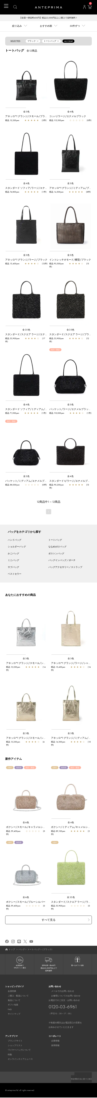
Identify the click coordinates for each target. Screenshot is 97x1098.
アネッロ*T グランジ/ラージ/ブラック (26, 260)
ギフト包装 (10, 1005)
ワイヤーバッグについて (16, 1050)
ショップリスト (12, 1046)
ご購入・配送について (15, 996)
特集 (7, 1055)
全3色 (26, 112)
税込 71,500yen (12, 413)
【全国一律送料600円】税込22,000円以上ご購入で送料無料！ (48, 18)
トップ (12, 949)
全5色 (70, 255)
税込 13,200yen (12, 120)
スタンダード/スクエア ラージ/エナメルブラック (32, 334)
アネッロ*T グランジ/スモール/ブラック (27, 116)
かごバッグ (13, 553)
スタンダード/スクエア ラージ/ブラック (71, 334)
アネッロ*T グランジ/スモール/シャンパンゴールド (34, 738)
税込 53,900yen (12, 338)
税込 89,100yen (58, 831)
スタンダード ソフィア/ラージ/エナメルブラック (32, 188)
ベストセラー (14, 574)
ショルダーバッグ (17, 546)
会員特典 (9, 991)
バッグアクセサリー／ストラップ (65, 567)
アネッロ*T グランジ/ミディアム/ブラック (72, 188)
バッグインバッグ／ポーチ (61, 560)
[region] (26, 82)
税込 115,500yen (56, 120)
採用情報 (53, 1046)
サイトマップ (11, 1014)
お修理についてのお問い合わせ (63, 996)
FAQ (7, 1010)
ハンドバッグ (14, 540)
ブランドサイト (12, 1041)
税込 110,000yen (56, 413)
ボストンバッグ (56, 553)
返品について (11, 1000)
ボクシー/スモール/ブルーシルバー (25, 902)
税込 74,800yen (12, 192)
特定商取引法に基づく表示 (79, 1079)
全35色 (26, 330)
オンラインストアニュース (17, 1059)
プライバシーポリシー (81, 1076)
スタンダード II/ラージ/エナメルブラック (72, 481)
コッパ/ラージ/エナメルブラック (67, 116)
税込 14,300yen (56, 192)
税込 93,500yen (56, 264)
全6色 (26, 822)
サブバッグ (13, 567)
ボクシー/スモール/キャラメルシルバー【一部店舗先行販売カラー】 (44, 827)
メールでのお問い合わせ (60, 991)
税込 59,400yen (13, 831)
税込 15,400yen (12, 264)
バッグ (22, 949)
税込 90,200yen (56, 485)
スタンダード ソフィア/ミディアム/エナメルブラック (34, 409)
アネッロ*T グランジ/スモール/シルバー (28, 663)
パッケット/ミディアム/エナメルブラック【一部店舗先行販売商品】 (43, 481)
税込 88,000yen (12, 485)
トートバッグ (55, 540)
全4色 (70, 112)
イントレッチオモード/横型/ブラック (70, 260)
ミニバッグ (13, 560)
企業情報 (53, 1041)
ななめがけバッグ (57, 546)
